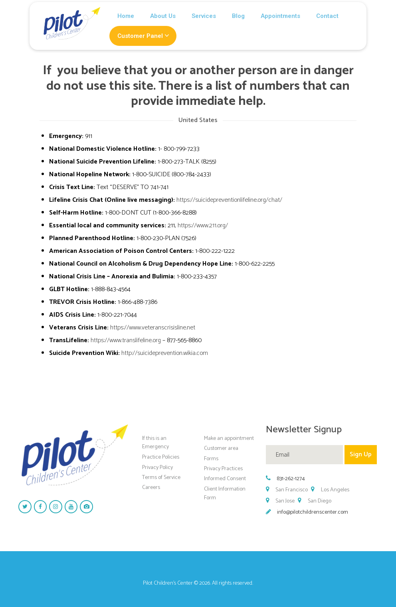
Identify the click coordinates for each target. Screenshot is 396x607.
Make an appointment (229, 438)
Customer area (221, 448)
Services (204, 16)
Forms (211, 458)
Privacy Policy (157, 467)
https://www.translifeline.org (126, 340)
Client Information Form (225, 494)
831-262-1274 (291, 478)
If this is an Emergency (155, 442)
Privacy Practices (223, 468)
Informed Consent (225, 478)
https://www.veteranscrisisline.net (152, 327)
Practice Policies (160, 457)
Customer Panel (140, 35)
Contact (327, 16)
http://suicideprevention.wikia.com (164, 353)
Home (125, 16)
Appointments (280, 16)
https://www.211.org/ (203, 225)
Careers (151, 487)
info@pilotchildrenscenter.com (312, 512)
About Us (163, 16)
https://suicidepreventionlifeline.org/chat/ (229, 200)
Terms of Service (161, 477)
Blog (238, 16)
